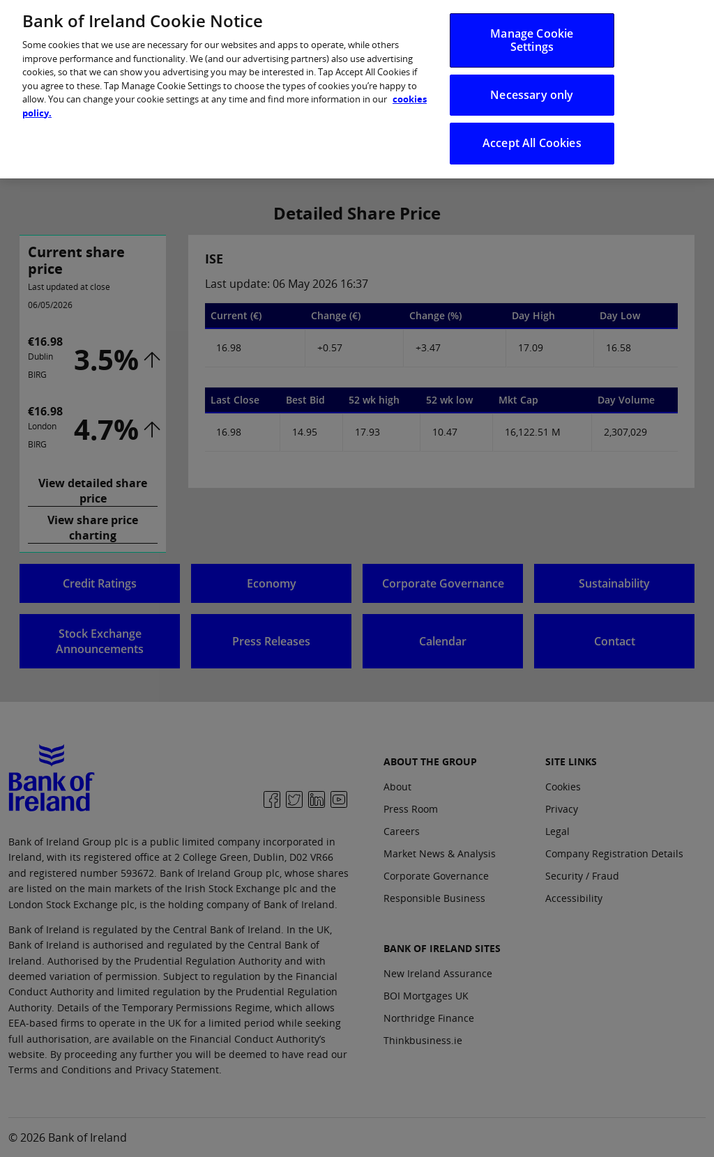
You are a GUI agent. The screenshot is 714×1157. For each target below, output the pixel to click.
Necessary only (531, 87)
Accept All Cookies (532, 136)
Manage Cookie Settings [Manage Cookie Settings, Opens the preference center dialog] (531, 32)
